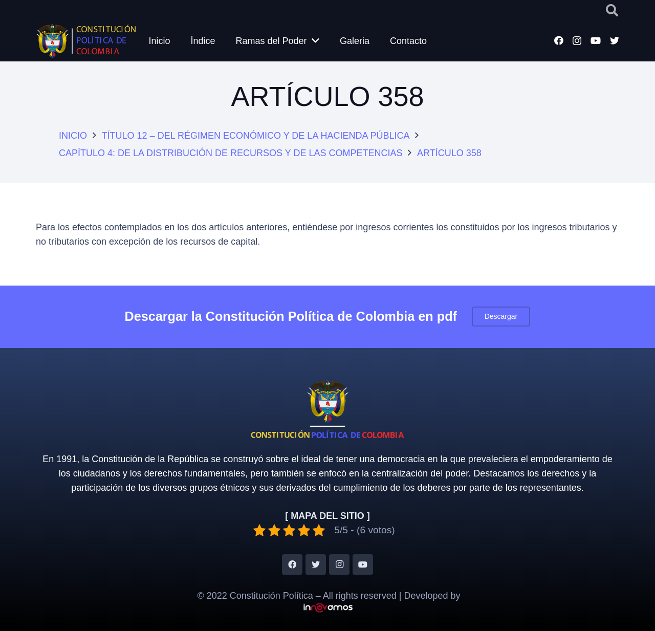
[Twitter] (614, 40)
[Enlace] (88, 41)
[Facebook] (558, 40)
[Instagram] (577, 41)
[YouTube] (596, 40)
